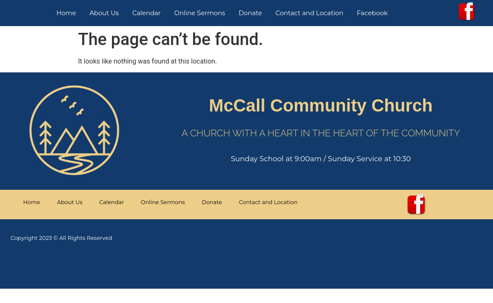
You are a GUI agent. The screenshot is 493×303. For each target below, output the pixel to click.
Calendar (146, 13)
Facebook (372, 13)
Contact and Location (309, 13)
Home (66, 13)
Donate (250, 13)
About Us (104, 13)
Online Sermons (199, 13)
